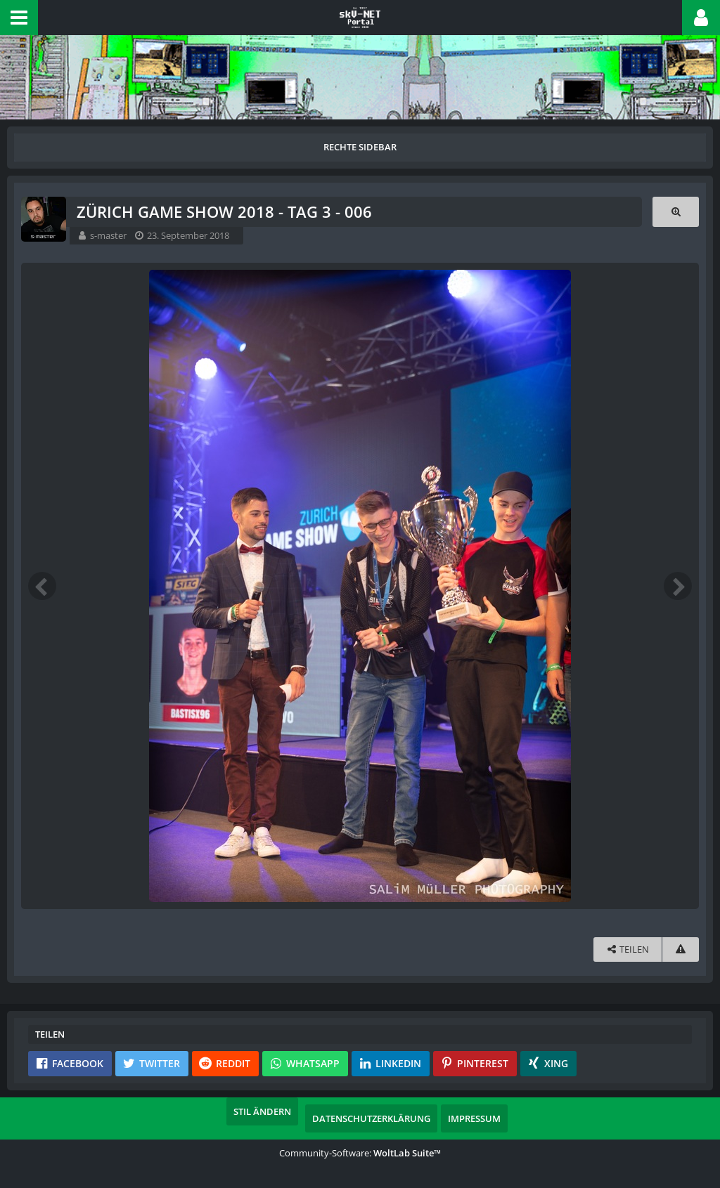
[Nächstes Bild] (678, 586)
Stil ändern (262, 1111)
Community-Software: (360, 1153)
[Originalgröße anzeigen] (675, 212)
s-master (108, 235)
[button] (19, 17)
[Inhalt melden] (680, 949)
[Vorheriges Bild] (42, 586)
